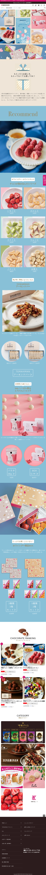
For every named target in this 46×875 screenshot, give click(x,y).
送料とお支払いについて (29, 827)
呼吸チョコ (4, 823)
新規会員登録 (9, 8)
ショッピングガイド (28, 823)
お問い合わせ (27, 835)
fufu (3, 831)
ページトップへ (44, 816)
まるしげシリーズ (6, 835)
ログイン (3, 8)
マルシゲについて (28, 831)
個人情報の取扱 (5, 862)
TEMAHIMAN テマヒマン (7, 827)
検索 (45, 8)
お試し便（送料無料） (7, 843)
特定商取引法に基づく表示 (8, 866)
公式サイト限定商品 (6, 839)
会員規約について (6, 858)
